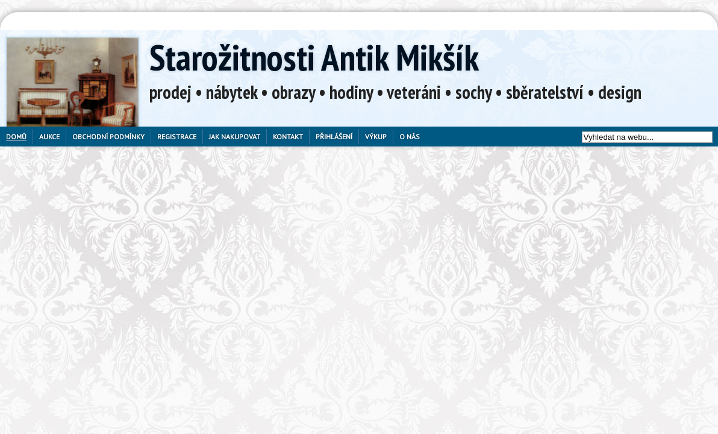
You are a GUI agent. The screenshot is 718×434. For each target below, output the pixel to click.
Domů (16, 136)
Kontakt (288, 136)
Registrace (176, 136)
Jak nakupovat (234, 136)
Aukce (49, 136)
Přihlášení (334, 136)
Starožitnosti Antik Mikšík (314, 57)
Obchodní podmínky (108, 136)
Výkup (376, 136)
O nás (409, 136)
